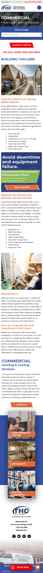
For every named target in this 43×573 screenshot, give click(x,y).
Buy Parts (5, 2)
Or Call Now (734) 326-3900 (21, 52)
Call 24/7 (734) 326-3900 (32, 2)
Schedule (21, 405)
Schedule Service (21, 45)
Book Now (23, 567)
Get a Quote (17, 2)
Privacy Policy (6, 571)
